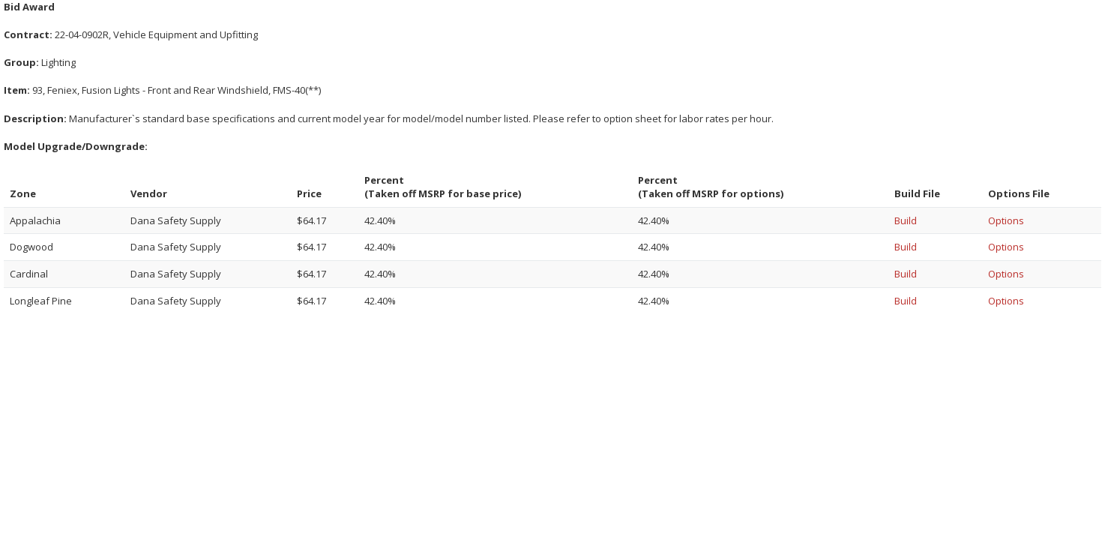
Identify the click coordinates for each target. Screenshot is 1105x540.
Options (1006, 220)
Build (905, 220)
